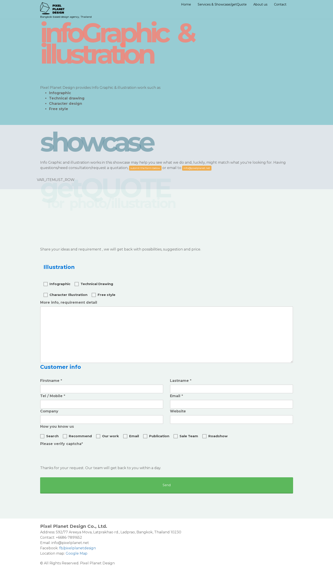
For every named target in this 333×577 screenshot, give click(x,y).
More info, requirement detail (68, 302)
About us (260, 4)
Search (49, 435)
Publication (156, 435)
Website (178, 411)
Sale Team (185, 435)
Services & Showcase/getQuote (222, 4)
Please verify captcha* (61, 444)
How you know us (57, 426)
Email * (176, 396)
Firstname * (51, 381)
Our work (107, 435)
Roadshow (215, 435)
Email (131, 435)
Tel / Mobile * (52, 396)
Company (49, 411)
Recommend (77, 435)
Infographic (56, 283)
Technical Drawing (94, 283)
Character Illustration (65, 294)
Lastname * (180, 381)
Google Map (76, 553)
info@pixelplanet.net (196, 168)
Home (186, 4)
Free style (103, 294)
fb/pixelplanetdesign (77, 548)
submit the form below (145, 168)
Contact (280, 4)
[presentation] (74, 456)
